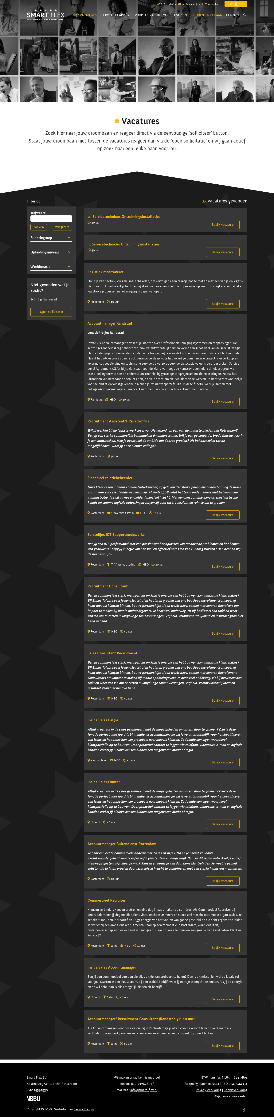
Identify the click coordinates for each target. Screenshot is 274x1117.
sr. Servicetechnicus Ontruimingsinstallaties (124, 216)
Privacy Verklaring (208, 1090)
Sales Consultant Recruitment (112, 653)
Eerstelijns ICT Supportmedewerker (117, 534)
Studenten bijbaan (207, 15)
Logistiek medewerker (105, 271)
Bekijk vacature (223, 224)
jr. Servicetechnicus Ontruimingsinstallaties (124, 244)
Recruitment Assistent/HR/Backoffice (119, 421)
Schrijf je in (236, 4)
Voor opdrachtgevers (152, 15)
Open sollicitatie (51, 312)
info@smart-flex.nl (143, 1090)
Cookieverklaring (235, 1090)
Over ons (181, 15)
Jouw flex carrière (115, 15)
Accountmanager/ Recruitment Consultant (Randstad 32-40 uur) (141, 1019)
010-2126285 (140, 1084)
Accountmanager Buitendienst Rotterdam (122, 843)
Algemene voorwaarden (230, 1096)
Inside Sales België (103, 720)
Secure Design (84, 1109)
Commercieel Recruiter (106, 900)
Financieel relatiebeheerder (110, 478)
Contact (232, 15)
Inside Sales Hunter (104, 782)
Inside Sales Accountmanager (112, 967)
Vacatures (87, 15)
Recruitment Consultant (108, 586)
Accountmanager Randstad (110, 323)
